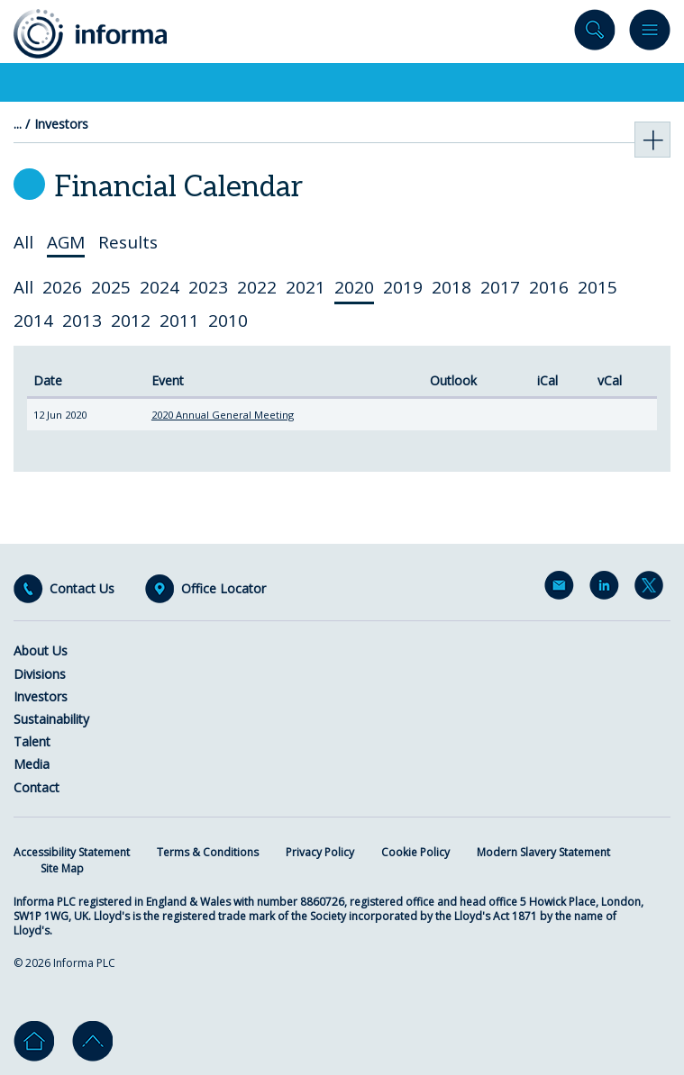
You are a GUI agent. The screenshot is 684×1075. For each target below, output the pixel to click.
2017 (500, 287)
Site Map (62, 868)
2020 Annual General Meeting (222, 414)
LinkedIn (607, 589)
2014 (33, 320)
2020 (354, 287)
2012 (130, 320)
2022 (257, 287)
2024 (159, 287)
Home (34, 1041)
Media (32, 763)
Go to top (92, 1041)
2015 (597, 287)
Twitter (652, 589)
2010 (228, 320)
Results (128, 242)
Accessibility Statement (72, 852)
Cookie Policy (415, 852)
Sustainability (51, 718)
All (23, 242)
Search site (595, 34)
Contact (36, 787)
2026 (62, 287)
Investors (61, 124)
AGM (66, 242)
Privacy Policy (320, 852)
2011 (179, 320)
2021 (305, 287)
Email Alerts (562, 589)
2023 (208, 287)
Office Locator (223, 589)
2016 (549, 287)
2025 (111, 287)
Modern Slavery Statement (543, 852)
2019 (403, 287)
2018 (451, 287)
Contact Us (82, 589)
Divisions (40, 673)
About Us (41, 650)
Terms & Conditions (208, 852)
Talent (32, 741)
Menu (649, 34)
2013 (82, 320)
